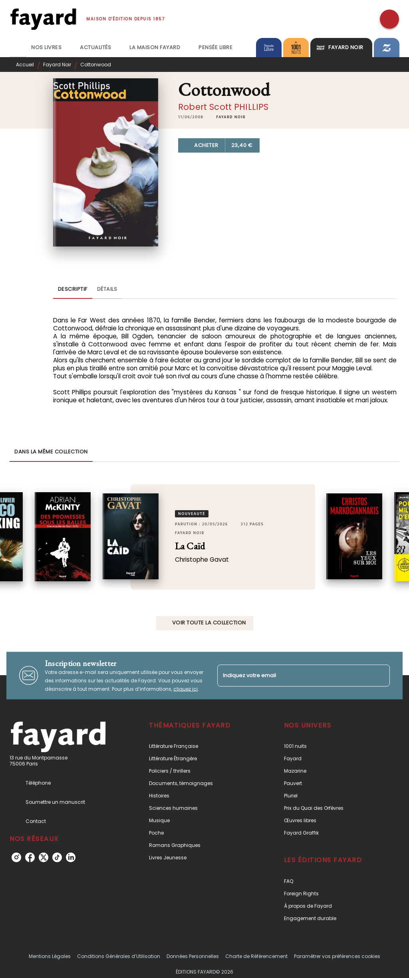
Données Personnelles (193, 956)
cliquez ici (185, 688)
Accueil (25, 64)
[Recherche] (389, 19)
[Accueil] (43, 19)
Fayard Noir (57, 64)
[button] (231, 117)
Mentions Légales (50, 956)
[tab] (18, 47)
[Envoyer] (380, 675)
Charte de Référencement (256, 956)
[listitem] (16, 857)
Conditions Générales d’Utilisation (118, 956)
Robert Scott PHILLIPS (223, 107)
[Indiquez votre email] (293, 675)
